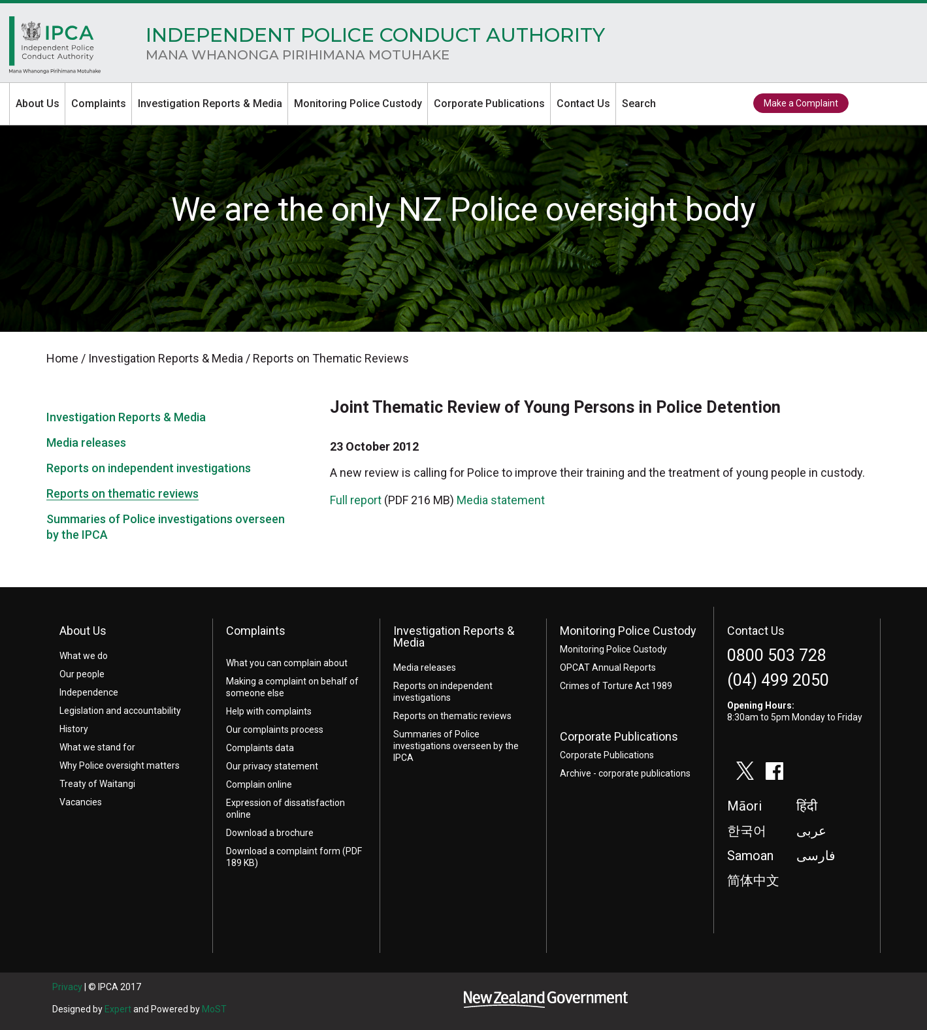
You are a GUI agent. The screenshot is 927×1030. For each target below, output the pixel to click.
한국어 (746, 831)
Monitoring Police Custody (358, 103)
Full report (356, 500)
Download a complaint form (283, 851)
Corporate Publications (489, 103)
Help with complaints (269, 711)
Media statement (501, 500)
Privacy (67, 987)
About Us (37, 103)
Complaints (98, 103)
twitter (869, 103)
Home (55, 48)
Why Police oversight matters (119, 765)
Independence (88, 692)
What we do (83, 656)
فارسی (816, 855)
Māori (744, 806)
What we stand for (97, 747)
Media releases (86, 442)
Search (639, 103)
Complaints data (260, 748)
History (73, 729)
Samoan (750, 855)
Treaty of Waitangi (97, 784)
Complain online (259, 784)
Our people (82, 674)
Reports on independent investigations (148, 468)
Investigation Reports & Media (210, 103)
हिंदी (806, 806)
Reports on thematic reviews (122, 493)
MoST (214, 1009)
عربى (811, 831)
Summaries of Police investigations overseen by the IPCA (456, 746)
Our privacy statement (272, 766)
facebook (899, 103)
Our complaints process (274, 729)
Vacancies (80, 802)
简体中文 (753, 880)
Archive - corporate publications (625, 773)
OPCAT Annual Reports (608, 667)
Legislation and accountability (120, 710)
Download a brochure (270, 833)
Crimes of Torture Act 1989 (616, 686)
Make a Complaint (801, 103)
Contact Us (583, 103)
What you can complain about (287, 663)
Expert (118, 1009)
